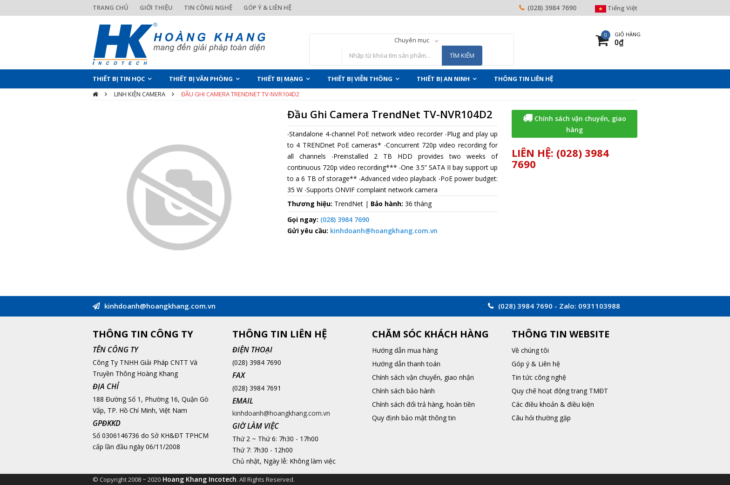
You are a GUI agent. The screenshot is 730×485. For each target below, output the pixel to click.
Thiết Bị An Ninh (443, 78)
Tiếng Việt (616, 8)
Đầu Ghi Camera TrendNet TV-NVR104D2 (240, 94)
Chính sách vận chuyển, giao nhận (423, 377)
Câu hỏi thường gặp (541, 417)
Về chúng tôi (530, 350)
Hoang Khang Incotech (199, 479)
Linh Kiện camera (139, 94)
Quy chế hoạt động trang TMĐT (560, 390)
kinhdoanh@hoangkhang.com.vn (384, 230)
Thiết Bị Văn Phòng (201, 78)
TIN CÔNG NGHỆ (208, 7)
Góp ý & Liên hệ (536, 363)
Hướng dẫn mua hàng (405, 350)
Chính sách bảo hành (403, 390)
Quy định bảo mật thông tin (414, 417)
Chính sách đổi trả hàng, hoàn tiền (423, 404)
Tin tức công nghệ (539, 377)
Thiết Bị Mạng (280, 78)
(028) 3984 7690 (551, 7)
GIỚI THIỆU (156, 7)
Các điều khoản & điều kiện (553, 404)
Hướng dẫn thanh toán (406, 363)
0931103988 (599, 305)
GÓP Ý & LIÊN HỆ (267, 7)
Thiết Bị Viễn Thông (359, 78)
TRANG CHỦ (110, 7)
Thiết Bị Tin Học (119, 78)
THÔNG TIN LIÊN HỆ (523, 78)
